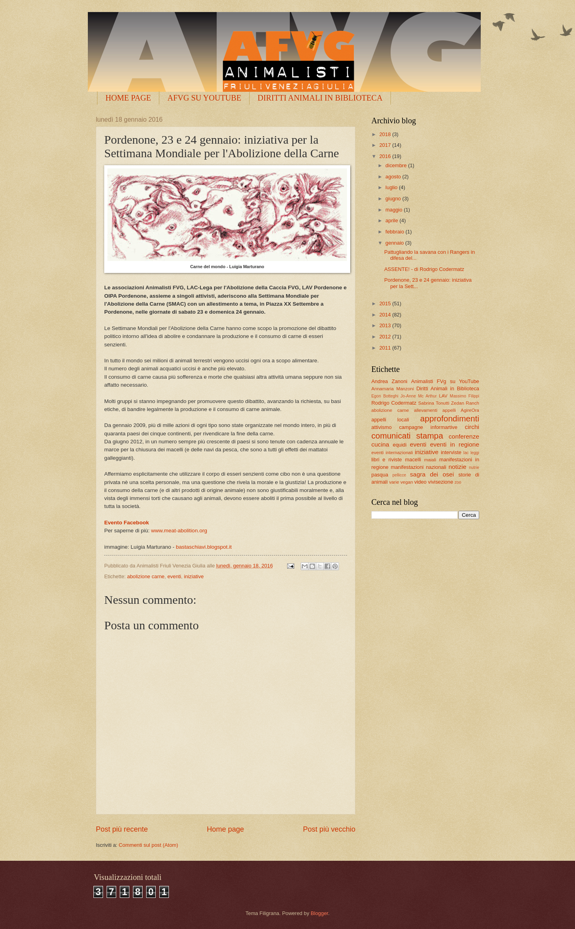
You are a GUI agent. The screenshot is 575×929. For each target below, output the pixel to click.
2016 (385, 156)
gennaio (395, 243)
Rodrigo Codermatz (393, 403)
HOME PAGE (128, 97)
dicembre (396, 165)
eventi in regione (454, 444)
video (420, 482)
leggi (474, 453)
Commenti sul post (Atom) (148, 845)
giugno (393, 199)
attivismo (381, 427)
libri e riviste (386, 460)
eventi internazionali (392, 452)
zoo (457, 482)
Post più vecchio (329, 829)
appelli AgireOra (460, 410)
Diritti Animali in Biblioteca (447, 388)
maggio (394, 210)
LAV (443, 395)
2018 (385, 134)
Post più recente (122, 829)
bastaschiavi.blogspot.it (204, 547)
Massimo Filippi (464, 396)
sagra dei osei (432, 474)
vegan (407, 482)
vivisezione (440, 482)
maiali (430, 459)
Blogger (319, 913)
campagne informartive (428, 427)
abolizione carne (146, 576)
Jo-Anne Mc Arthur (419, 396)
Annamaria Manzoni (392, 388)
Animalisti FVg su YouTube (445, 381)
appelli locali (390, 420)
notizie (457, 466)
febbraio (395, 232)
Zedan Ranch (465, 403)
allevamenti (426, 410)
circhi (472, 426)
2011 (385, 348)
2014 (385, 315)
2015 (385, 303)
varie (394, 482)
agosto (393, 177)
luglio (392, 187)
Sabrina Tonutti (433, 403)
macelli (413, 460)
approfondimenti (449, 418)
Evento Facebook (126, 523)
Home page (225, 829)
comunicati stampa (407, 435)
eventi (174, 576)
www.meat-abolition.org (179, 531)
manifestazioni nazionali (418, 467)
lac (466, 453)
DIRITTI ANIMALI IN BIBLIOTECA (320, 97)
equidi (399, 445)
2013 (385, 325)
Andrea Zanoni (389, 381)
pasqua (379, 475)
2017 (385, 145)
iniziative (194, 576)
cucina (380, 444)
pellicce (399, 475)
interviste (451, 452)
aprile (392, 220)
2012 (385, 337)
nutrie (474, 467)
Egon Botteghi (384, 396)
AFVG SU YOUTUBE (204, 97)
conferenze (464, 436)
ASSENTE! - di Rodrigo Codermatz (424, 269)
